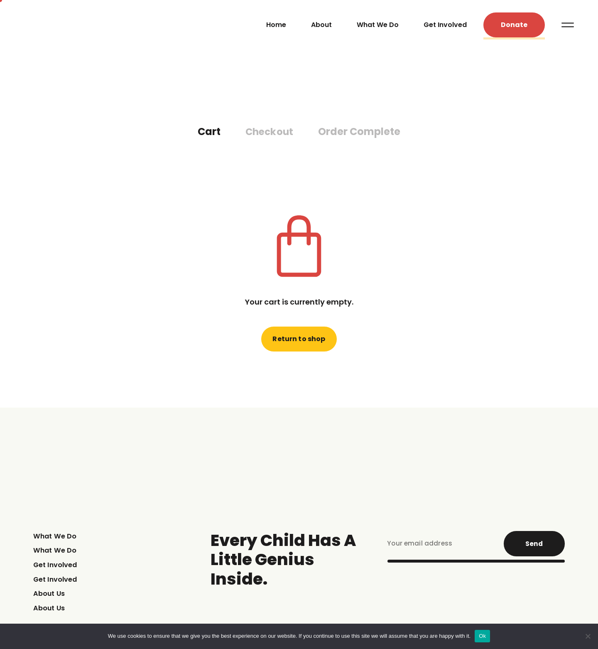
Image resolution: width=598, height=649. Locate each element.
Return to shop (299, 344)
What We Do (378, 27)
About (321, 27)
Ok (482, 636)
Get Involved (445, 27)
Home (276, 27)
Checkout (269, 137)
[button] (514, 27)
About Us (50, 599)
